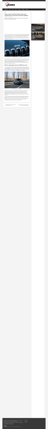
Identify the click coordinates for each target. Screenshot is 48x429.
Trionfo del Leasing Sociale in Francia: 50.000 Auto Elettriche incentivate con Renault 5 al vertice (37, 37)
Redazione (26, 420)
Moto (16, 9)
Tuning (23, 9)
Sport (19, 9)
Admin (36, 39)
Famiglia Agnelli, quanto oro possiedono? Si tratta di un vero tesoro (10, 105)
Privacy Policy (26, 421)
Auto (9, 9)
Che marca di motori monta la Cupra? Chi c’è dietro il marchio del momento (23, 105)
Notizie (27, 9)
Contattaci (15, 424)
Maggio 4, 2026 (33, 39)
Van (12, 9)
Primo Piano (6, 9)
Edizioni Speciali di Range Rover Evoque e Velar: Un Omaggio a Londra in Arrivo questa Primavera (38, 28)
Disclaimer (26, 422)
